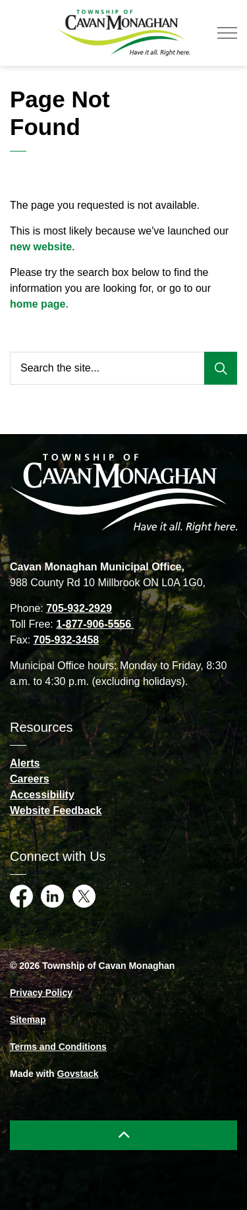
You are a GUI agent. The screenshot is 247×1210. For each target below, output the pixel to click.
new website (41, 246)
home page (37, 304)
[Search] (220, 368)
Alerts (25, 763)
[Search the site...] (123, 368)
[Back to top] (123, 1135)
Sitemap (27, 1019)
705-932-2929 (79, 608)
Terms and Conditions (58, 1046)
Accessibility (42, 794)
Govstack (78, 1073)
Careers (29, 778)
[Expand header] (227, 33)
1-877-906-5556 (95, 624)
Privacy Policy (41, 992)
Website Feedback (55, 810)
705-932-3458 (66, 640)
